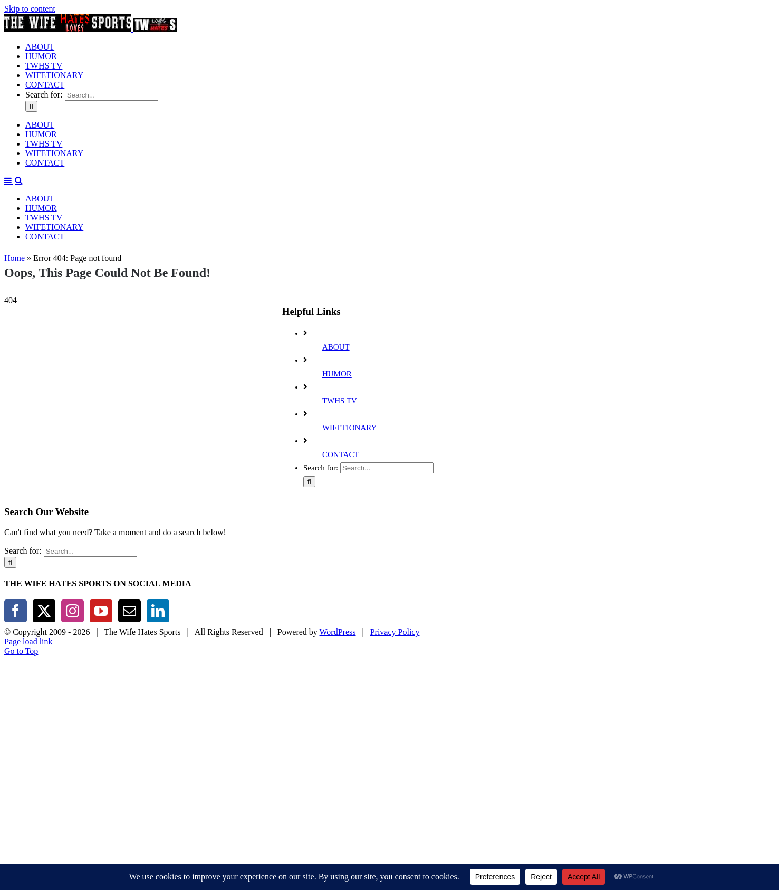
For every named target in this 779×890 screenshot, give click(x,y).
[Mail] (129, 575)
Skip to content (29, 8)
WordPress (338, 596)
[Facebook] (15, 575)
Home (14, 222)
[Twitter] (44, 575)
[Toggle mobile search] (19, 280)
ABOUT (336, 311)
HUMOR (337, 338)
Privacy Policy (395, 596)
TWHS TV (339, 365)
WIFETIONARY (349, 392)
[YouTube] (101, 575)
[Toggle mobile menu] (8, 280)
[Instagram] (72, 575)
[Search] (31, 206)
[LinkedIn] (158, 575)
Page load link (28, 605)
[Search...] (111, 195)
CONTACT (340, 418)
